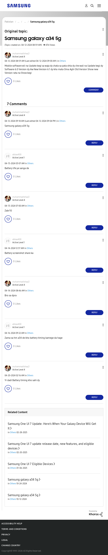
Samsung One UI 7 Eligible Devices (30, 464)
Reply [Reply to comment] (94, 143)
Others (63, 61)
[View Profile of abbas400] (16, 154)
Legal (4, 540)
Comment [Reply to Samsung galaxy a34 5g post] (94, 90)
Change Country (10, 545)
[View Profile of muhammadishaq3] (20, 53)
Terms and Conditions (14, 529)
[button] (98, 54)
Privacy (5, 534)
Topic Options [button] (98, 29)
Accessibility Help (11, 523)
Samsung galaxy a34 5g (23, 479)
